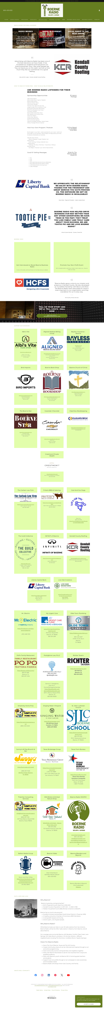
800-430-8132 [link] (7, 10)
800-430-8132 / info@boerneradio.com (52, 316)
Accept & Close (89, 1004)
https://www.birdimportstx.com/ (25, 395)
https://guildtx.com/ (25, 563)
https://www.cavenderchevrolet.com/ (52, 439)
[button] (99, 10)
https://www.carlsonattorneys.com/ (25, 504)
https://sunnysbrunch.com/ (25, 767)
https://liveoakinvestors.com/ (65, 594)
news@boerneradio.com (55, 985)
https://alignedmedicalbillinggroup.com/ (52, 353)
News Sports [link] (14, 19)
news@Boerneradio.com (78, 840)
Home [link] (6, 19)
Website (78, 887)
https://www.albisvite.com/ (25, 352)
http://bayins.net (78, 345)
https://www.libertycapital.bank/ (38, 595)
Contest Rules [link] (47, 990)
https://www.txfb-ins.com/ (78, 774)
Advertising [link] (43, 19)
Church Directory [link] (56, 990)
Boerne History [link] (54, 19)
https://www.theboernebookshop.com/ (52, 396)
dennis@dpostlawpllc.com (52, 691)
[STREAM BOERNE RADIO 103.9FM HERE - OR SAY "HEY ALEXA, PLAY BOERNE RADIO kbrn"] (52, 1)
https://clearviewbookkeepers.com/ (78, 427)
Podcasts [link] (33, 19)
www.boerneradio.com (78, 835)
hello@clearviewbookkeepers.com (78, 428)
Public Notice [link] (39, 990)
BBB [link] (63, 19)
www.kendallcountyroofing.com (78, 558)
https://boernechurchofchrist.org (78, 392)
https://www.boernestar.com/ (26, 432)
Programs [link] (24, 19)
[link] (52, 10)
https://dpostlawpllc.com (52, 689)
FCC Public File (52, 986)
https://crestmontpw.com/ (52, 474)
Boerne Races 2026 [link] (73, 19)
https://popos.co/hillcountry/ (25, 670)
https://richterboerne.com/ (78, 669)
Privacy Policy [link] (64, 990)
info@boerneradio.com (78, 838)
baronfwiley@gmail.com (25, 882)
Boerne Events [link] (87, 19)
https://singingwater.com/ (52, 721)
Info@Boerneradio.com (41, 985)
